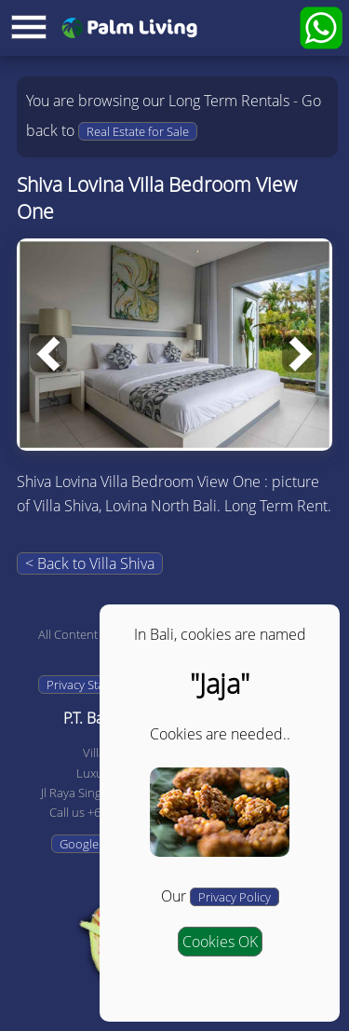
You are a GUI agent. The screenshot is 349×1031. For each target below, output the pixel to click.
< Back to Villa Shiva (89, 563)
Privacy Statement (94, 684)
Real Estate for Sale (138, 131)
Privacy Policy (234, 897)
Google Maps (95, 843)
